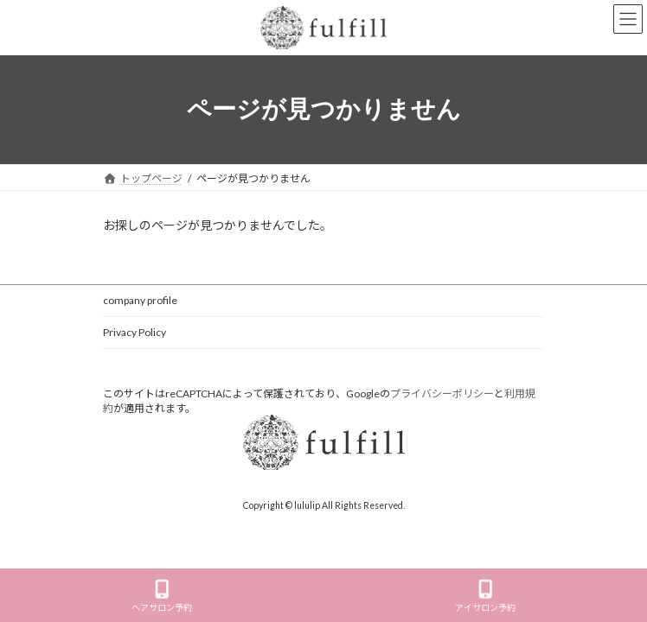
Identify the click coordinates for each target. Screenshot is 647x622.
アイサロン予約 (485, 596)
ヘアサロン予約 (161, 596)
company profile (140, 300)
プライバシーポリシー (442, 393)
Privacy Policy (134, 332)
